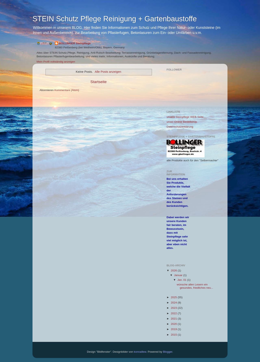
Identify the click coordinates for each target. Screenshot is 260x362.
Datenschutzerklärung (180, 126)
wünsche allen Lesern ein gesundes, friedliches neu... (195, 286)
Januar (178, 275)
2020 (174, 323)
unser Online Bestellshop (182, 121)
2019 (174, 329)
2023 (174, 307)
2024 (174, 302)
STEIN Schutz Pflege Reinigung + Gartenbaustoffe (114, 19)
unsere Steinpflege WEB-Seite (185, 116)
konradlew (140, 351)
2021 (174, 318)
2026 (174, 270)
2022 (174, 313)
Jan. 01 (182, 279)
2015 (174, 334)
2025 (174, 297)
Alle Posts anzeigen (108, 71)
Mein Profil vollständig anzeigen (56, 61)
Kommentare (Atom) (66, 90)
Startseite (98, 82)
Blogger (167, 351)
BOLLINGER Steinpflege (75, 43)
